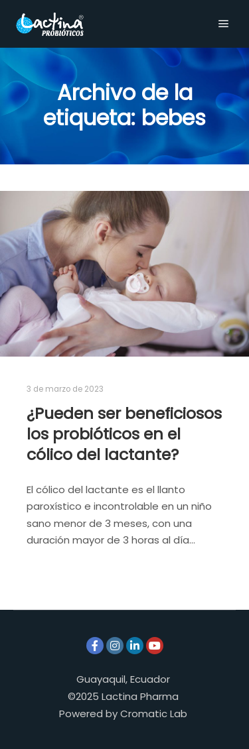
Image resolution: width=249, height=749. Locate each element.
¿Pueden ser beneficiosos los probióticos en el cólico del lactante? (124, 433)
